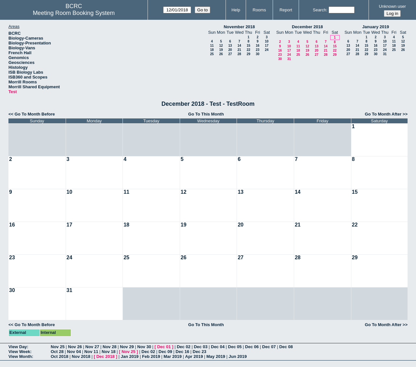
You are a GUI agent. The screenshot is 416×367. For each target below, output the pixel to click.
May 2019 (215, 356)
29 (248, 54)
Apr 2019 (194, 356)
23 (257, 50)
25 (212, 54)
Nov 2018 (81, 356)
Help (235, 9)
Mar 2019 (172, 356)
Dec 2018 (105, 356)
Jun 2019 (237, 356)
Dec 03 (200, 346)
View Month (20, 356)
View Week (19, 351)
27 (230, 54)
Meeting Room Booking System (74, 13)
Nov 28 (110, 346)
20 (230, 50)
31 (289, 59)
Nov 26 (75, 346)
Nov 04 (74, 351)
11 (212, 45)
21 (239, 50)
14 (239, 45)
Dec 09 (165, 351)
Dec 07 (269, 346)
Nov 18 (109, 351)
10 (266, 41)
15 (248, 45)
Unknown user (392, 6)
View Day (17, 346)
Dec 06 (252, 346)
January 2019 (375, 26)
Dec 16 (182, 351)
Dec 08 (286, 346)
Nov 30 (144, 346)
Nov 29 (127, 346)
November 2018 (239, 26)
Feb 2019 (151, 356)
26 (221, 54)
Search (319, 9)
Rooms (259, 9)
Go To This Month (206, 114)
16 (257, 45)
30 (257, 54)
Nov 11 (91, 351)
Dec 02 (183, 346)
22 (248, 50)
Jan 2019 (129, 356)
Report (286, 9)
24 (266, 50)
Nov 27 (92, 346)
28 (239, 54)
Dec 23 (199, 351)
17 (266, 45)
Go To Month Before (35, 114)
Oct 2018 (59, 356)
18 (212, 50)
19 (221, 50)
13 (230, 45)
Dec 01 (164, 346)
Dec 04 (218, 346)
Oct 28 (57, 351)
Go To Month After (383, 114)
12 (221, 45)
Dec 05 (235, 346)
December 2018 (307, 26)
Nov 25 (58, 346)
